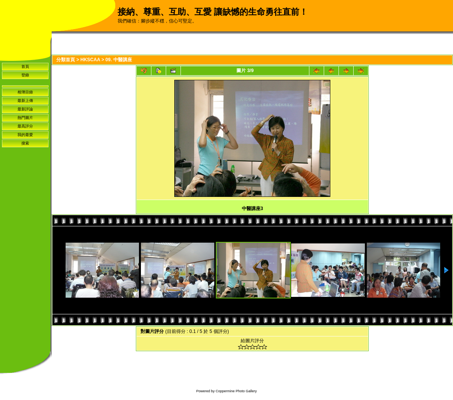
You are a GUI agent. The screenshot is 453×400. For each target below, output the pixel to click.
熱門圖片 (25, 118)
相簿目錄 (25, 92)
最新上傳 (25, 100)
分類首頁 (65, 59)
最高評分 (25, 126)
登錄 (25, 75)
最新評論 (25, 109)
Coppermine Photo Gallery (236, 391)
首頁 (25, 66)
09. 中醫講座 (119, 59)
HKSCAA (90, 59)
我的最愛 (25, 135)
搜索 (25, 143)
